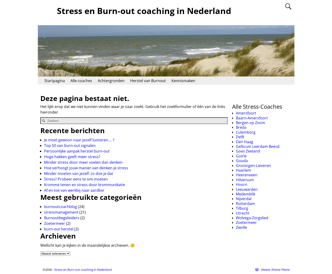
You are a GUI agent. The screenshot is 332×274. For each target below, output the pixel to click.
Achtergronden (111, 80)
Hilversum (245, 179)
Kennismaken (183, 80)
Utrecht (242, 213)
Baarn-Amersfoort (252, 118)
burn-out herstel (58, 229)
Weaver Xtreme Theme (275, 269)
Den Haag (244, 141)
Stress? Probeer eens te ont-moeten (76, 179)
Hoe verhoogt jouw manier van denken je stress (86, 167)
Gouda (242, 160)
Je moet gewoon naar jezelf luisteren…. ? (79, 139)
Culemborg (245, 132)
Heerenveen (246, 174)
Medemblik (245, 194)
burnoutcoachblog (60, 206)
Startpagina (54, 80)
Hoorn (241, 184)
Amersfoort (246, 113)
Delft (240, 136)
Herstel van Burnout (148, 80)
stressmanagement (61, 212)
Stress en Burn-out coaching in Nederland (144, 11)
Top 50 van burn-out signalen (70, 145)
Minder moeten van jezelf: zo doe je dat (78, 173)
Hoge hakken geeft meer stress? (72, 156)
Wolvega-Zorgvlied (252, 217)
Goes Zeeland (248, 151)
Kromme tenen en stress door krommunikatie (84, 184)
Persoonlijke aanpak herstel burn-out (77, 151)
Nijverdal (244, 198)
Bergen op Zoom (250, 122)
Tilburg (242, 208)
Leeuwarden (247, 189)
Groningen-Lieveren (253, 165)
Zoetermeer (54, 223)
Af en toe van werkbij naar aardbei (74, 190)
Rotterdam (245, 203)
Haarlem (243, 170)
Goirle (241, 156)
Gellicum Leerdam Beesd (258, 146)
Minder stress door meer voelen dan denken (83, 162)
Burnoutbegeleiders (61, 217)
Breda (241, 127)
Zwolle (241, 227)
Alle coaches (81, 80)
